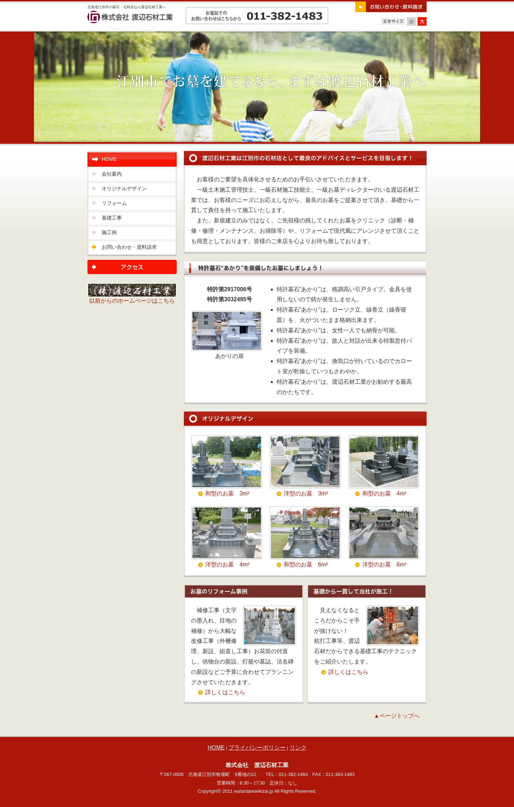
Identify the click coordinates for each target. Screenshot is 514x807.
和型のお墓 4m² (384, 493)
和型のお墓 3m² (227, 493)
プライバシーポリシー (257, 748)
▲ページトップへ (396, 716)
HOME (109, 159)
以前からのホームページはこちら (132, 298)
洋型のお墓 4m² (227, 564)
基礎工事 (112, 218)
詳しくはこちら (225, 692)
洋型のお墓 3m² (306, 493)
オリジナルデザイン (124, 188)
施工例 (109, 232)
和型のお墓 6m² (306, 564)
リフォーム (114, 203)
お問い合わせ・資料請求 (129, 247)
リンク (298, 748)
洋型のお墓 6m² (384, 564)
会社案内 (112, 174)
